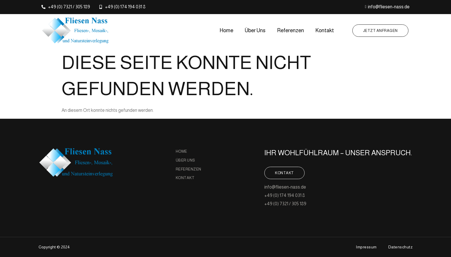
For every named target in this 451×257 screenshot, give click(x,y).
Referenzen (290, 30)
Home (226, 30)
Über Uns (255, 30)
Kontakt (325, 30)
